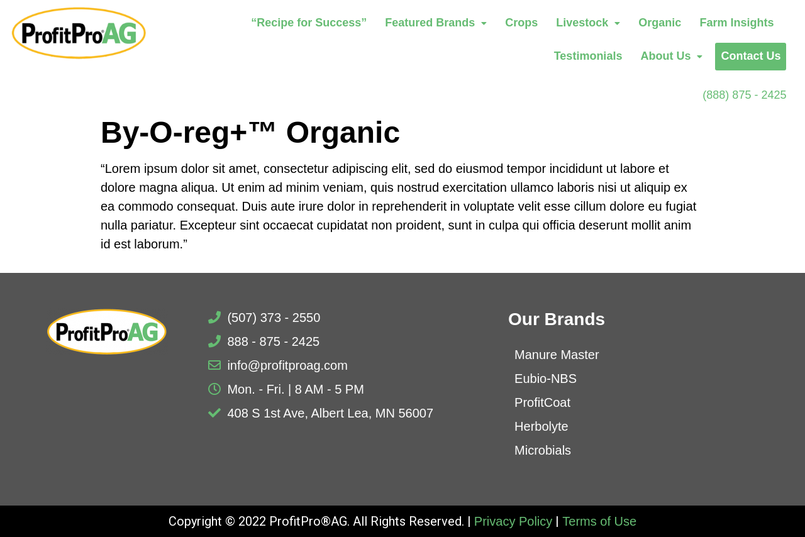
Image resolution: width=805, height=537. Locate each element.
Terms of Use (599, 521)
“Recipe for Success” (309, 22)
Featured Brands (436, 22)
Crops (521, 22)
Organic (659, 22)
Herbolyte (541, 426)
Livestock (588, 22)
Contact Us (750, 56)
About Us (671, 56)
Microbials (542, 450)
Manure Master (556, 355)
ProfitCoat (542, 402)
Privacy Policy (513, 521)
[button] (435, 23)
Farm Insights (736, 22)
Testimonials (588, 56)
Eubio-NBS (545, 378)
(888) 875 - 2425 (744, 95)
